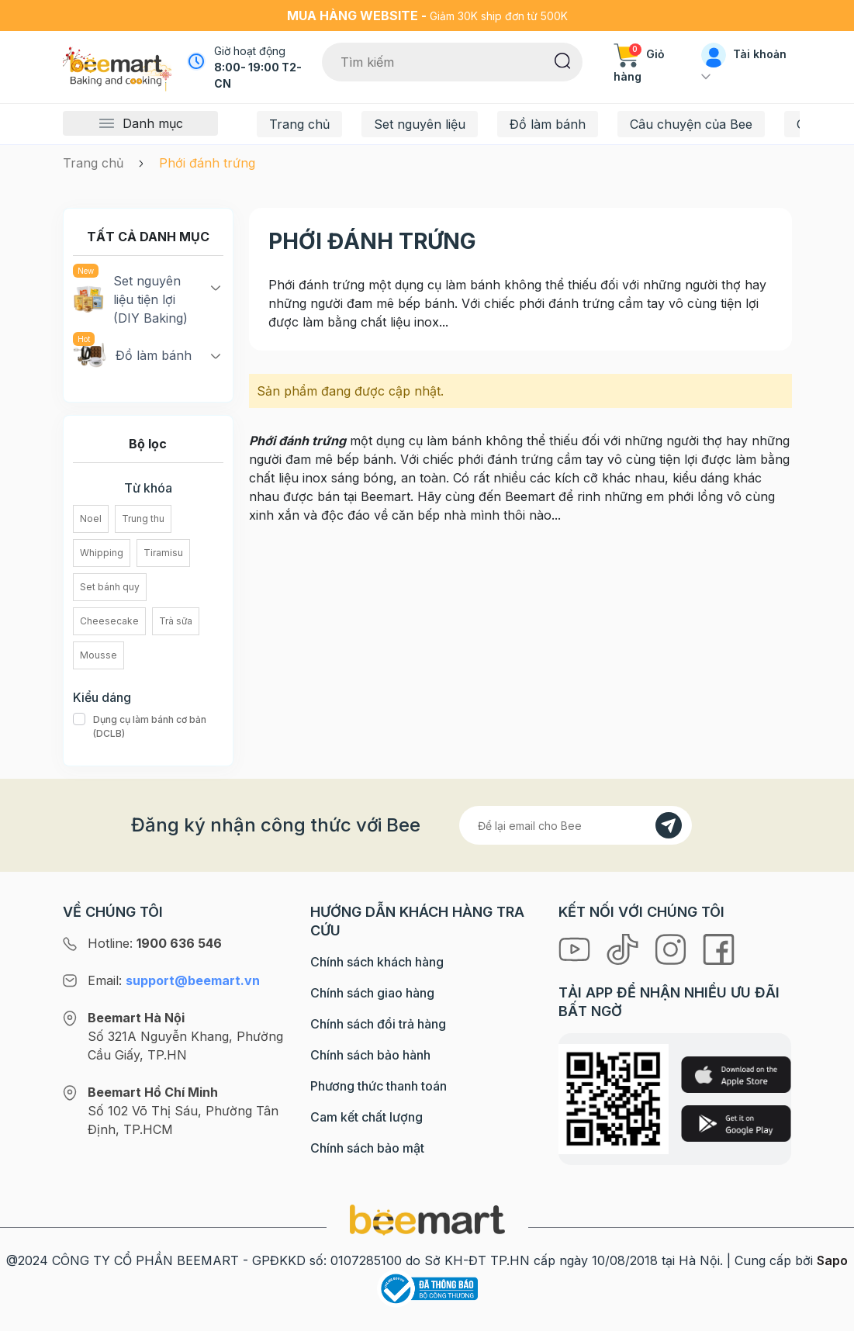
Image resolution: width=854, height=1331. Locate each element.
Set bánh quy (110, 587)
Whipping (101, 552)
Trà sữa (175, 621)
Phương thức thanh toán (378, 1086)
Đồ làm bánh (548, 124)
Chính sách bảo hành (370, 1055)
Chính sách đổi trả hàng (378, 1024)
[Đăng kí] (668, 825)
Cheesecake (109, 621)
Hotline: (155, 943)
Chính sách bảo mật (367, 1148)
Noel (91, 518)
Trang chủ (299, 124)
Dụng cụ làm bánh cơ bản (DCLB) (148, 727)
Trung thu (143, 518)
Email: (174, 980)
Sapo (832, 1260)
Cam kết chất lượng (366, 1117)
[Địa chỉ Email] (575, 825)
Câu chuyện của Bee (691, 124)
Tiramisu (163, 552)
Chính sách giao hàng (372, 993)
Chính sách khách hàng (377, 962)
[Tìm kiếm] (563, 59)
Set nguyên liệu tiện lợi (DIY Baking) (130, 298)
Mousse (98, 655)
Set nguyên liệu (419, 124)
